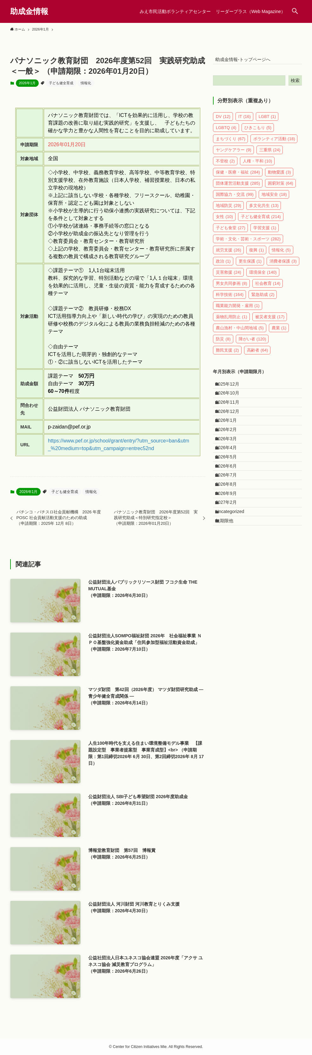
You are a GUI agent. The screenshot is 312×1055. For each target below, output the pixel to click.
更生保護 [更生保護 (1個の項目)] (250, 265)
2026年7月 (230, 522)
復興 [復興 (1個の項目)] (256, 254)
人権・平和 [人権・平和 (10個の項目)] (257, 165)
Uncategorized (234, 575)
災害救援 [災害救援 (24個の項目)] (228, 276)
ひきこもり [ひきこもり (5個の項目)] (258, 131)
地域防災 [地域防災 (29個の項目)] (228, 209)
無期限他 (228, 588)
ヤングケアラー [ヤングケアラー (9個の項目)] (233, 154)
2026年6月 (230, 508)
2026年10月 (231, 403)
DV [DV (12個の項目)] (223, 120)
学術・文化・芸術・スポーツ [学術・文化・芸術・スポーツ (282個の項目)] (248, 243)
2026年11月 (231, 416)
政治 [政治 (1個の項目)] (223, 265)
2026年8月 (230, 535)
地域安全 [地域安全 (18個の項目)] (274, 198)
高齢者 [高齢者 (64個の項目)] (257, 354)
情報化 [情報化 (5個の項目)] (281, 254)
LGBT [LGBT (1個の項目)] (267, 120)
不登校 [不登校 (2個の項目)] (225, 165)
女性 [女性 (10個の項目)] (224, 220)
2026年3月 (230, 469)
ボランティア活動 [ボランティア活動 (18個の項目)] (274, 142)
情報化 (86, 83)
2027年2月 (230, 562)
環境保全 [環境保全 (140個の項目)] (263, 276)
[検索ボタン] (295, 11)
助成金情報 (29, 11)
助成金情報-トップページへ (247, 61)
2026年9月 (230, 548)
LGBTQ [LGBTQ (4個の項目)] (226, 131)
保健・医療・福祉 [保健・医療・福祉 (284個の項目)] (238, 176)
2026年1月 (27, 83)
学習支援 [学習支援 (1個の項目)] (264, 231)
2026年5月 (230, 495)
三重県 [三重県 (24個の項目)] (270, 154)
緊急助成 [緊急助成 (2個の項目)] (263, 298)
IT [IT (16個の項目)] (244, 120)
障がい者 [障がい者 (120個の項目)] (252, 343)
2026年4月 (230, 482)
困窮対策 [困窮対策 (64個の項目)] (280, 187)
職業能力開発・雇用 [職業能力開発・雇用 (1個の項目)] (238, 309)
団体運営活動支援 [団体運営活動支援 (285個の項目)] (238, 187)
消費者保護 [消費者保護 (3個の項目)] (283, 265)
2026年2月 (230, 456)
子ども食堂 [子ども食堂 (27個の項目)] (230, 231)
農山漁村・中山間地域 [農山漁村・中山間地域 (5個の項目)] (240, 332)
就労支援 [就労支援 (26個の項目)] (228, 254)
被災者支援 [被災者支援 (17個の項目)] (270, 321)
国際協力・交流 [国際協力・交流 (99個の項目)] (235, 198)
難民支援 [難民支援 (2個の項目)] (227, 354)
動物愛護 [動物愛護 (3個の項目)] (279, 176)
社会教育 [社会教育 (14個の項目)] (268, 287)
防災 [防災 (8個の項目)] (223, 343)
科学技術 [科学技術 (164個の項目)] (229, 298)
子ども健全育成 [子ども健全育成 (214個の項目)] (261, 220)
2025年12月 (231, 390)
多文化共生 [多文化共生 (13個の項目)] (264, 209)
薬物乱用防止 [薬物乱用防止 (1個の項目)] (231, 321)
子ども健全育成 (61, 83)
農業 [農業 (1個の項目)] (279, 332)
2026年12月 (231, 429)
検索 (295, 84)
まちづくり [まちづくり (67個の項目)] (230, 142)
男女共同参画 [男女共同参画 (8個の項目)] (231, 287)
